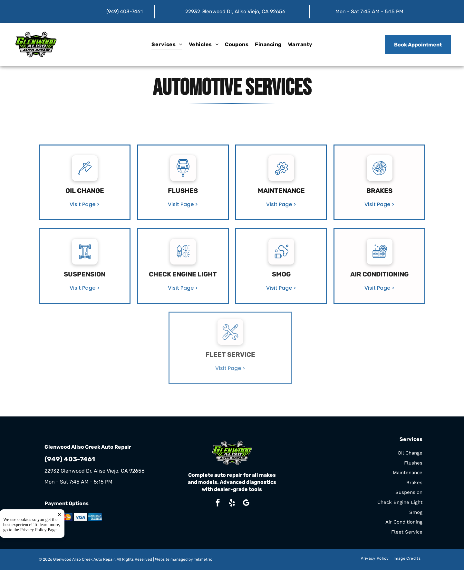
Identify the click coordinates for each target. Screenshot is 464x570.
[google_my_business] (246, 503)
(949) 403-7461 (124, 11)
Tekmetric (203, 559)
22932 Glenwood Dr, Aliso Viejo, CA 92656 (235, 11)
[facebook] (217, 503)
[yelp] (231, 503)
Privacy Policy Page (38, 546)
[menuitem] (166, 44)
